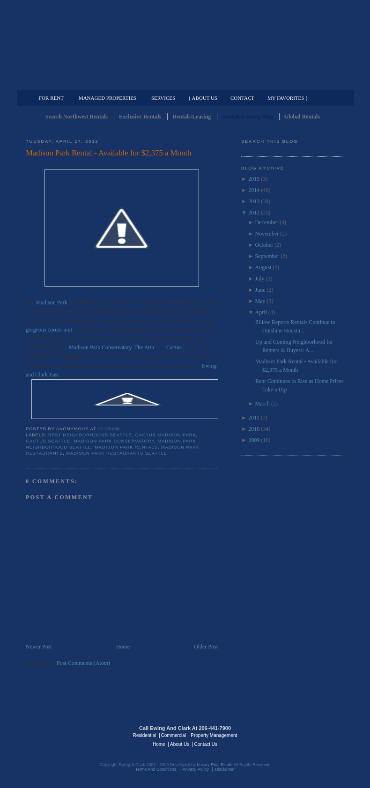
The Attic (144, 347)
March (262, 403)
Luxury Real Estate (303, 734)
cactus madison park (165, 435)
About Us (179, 744)
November (267, 233)
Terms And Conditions (156, 769)
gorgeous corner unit (49, 329)
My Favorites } (287, 98)
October (264, 245)
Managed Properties (107, 98)
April (261, 312)
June (260, 290)
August (263, 267)
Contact (242, 98)
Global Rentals (302, 116)
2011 (253, 417)
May (260, 301)
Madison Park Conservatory (100, 347)
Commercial (183, 82)
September (267, 256)
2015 (253, 179)
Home (123, 646)
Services (163, 98)
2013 (253, 201)
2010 (253, 429)
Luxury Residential (74, 82)
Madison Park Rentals (126, 447)
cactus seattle (48, 441)
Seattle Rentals (185, 44)
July (260, 278)
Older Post (206, 646)
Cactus (174, 347)
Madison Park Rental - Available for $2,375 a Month (108, 152)
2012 (253, 212)
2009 (253, 440)
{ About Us (202, 98)
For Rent (51, 98)
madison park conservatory (114, 441)
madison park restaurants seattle (116, 453)
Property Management (295, 82)
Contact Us (205, 744)
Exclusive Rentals (140, 116)
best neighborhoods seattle (90, 435)
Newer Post (39, 646)
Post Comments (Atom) (83, 663)
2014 (253, 190)
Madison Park (51, 302)
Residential (144, 735)
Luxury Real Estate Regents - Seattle (66, 734)
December (266, 222)
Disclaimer (225, 769)
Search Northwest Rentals (76, 116)
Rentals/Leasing (191, 116)
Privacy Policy (196, 769)
